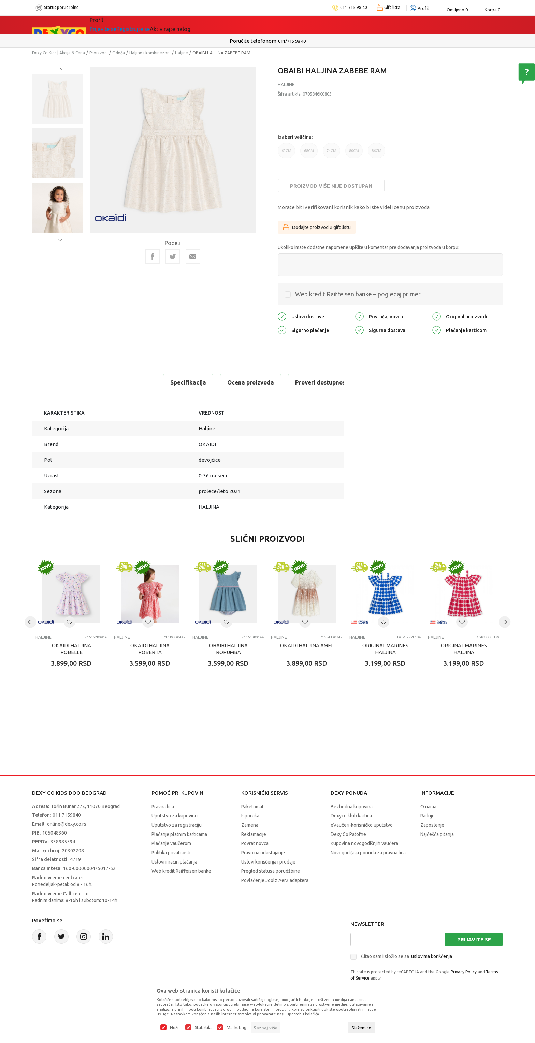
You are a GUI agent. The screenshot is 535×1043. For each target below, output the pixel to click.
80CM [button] (354, 153)
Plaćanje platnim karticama (179, 834)
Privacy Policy (464, 972)
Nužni (175, 1028)
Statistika (204, 1028)
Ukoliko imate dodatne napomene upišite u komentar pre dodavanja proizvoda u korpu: (368, 247)
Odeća (118, 52)
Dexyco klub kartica (351, 816)
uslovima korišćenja (431, 956)
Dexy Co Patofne (348, 834)
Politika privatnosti (170, 852)
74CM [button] (331, 153)
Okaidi (307, 24)
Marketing (236, 1028)
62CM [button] (286, 153)
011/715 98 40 (292, 41)
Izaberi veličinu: (295, 137)
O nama (428, 806)
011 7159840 (67, 815)
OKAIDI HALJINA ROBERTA (150, 648)
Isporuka (250, 816)
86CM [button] (376, 153)
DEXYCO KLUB (262, 24)
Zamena (249, 825)
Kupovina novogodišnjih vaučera (364, 843)
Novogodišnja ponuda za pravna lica (368, 852)
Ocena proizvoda (123, 382)
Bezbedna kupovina (352, 806)
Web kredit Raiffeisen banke (181, 871)
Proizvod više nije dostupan (331, 186)
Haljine (181, 52)
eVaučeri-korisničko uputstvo (362, 825)
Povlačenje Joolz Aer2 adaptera (274, 880)
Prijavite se (474, 939)
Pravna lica (162, 806)
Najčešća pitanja (437, 834)
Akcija (160, 24)
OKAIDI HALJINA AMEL (307, 645)
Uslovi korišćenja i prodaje (268, 862)
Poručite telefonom (253, 41)
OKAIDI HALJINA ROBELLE (71, 648)
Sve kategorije (117, 24)
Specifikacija (60, 382)
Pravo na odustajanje (263, 852)
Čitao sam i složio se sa (406, 956)
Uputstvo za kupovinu (174, 816)
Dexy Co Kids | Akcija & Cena (58, 52)
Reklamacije (253, 834)
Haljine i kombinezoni (150, 52)
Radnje (427, 816)
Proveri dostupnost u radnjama (210, 382)
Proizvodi (98, 52)
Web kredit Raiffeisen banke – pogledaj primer (358, 294)
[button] (69, 622)
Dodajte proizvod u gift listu (317, 227)
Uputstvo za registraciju (176, 825)
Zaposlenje (432, 825)
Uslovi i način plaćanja (174, 862)
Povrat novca (255, 843)
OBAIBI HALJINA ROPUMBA (228, 648)
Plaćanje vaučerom (171, 843)
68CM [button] (309, 153)
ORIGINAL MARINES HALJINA (385, 648)
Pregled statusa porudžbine (270, 871)
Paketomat (252, 806)
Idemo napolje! (205, 24)
